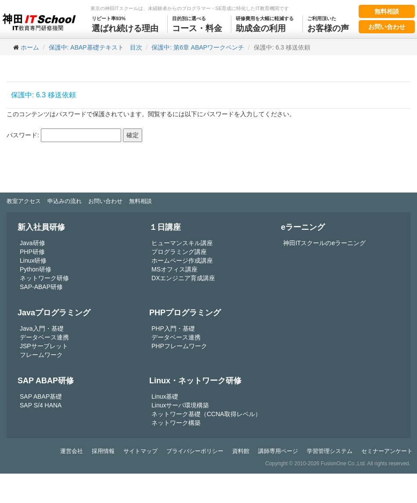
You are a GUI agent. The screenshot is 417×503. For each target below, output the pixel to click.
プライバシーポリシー (194, 451)
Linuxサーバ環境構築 (180, 405)
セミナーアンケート (387, 451)
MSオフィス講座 (174, 269)
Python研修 (35, 269)
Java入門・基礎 (42, 328)
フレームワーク (41, 354)
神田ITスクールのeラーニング (324, 242)
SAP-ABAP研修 (41, 286)
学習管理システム (329, 451)
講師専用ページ (278, 451)
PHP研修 (32, 251)
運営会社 (71, 451)
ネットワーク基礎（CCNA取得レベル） (206, 413)
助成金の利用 (265, 24)
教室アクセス (24, 201)
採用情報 (103, 451)
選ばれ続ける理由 (125, 24)
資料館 (240, 451)
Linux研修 (33, 260)
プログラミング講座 (179, 251)
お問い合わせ (386, 26)
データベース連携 (44, 337)
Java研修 (32, 242)
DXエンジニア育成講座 (183, 278)
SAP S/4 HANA (40, 405)
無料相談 (386, 11)
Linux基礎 (164, 396)
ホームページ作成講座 (182, 260)
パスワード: (64, 135)
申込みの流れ (64, 201)
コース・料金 (197, 24)
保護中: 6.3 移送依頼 (43, 95)
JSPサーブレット (44, 346)
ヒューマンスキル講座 (182, 242)
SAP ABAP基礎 (41, 396)
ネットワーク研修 (44, 278)
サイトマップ (140, 451)
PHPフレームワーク (179, 346)
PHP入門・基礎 (173, 328)
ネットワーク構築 (176, 422)
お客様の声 (328, 24)
